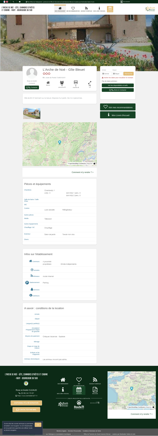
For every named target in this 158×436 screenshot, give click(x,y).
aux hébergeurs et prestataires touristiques (58, 434)
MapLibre (90, 163)
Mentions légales (61, 431)
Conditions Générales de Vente (92, 431)
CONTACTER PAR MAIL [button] (26, 410)
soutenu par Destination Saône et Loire (123, 434)
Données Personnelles (74, 431)
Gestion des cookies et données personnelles (16, 432)
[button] (32, 87)
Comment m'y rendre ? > (82, 172)
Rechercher (128, 74)
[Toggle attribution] (94, 163)
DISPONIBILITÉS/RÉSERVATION (26, 403)
